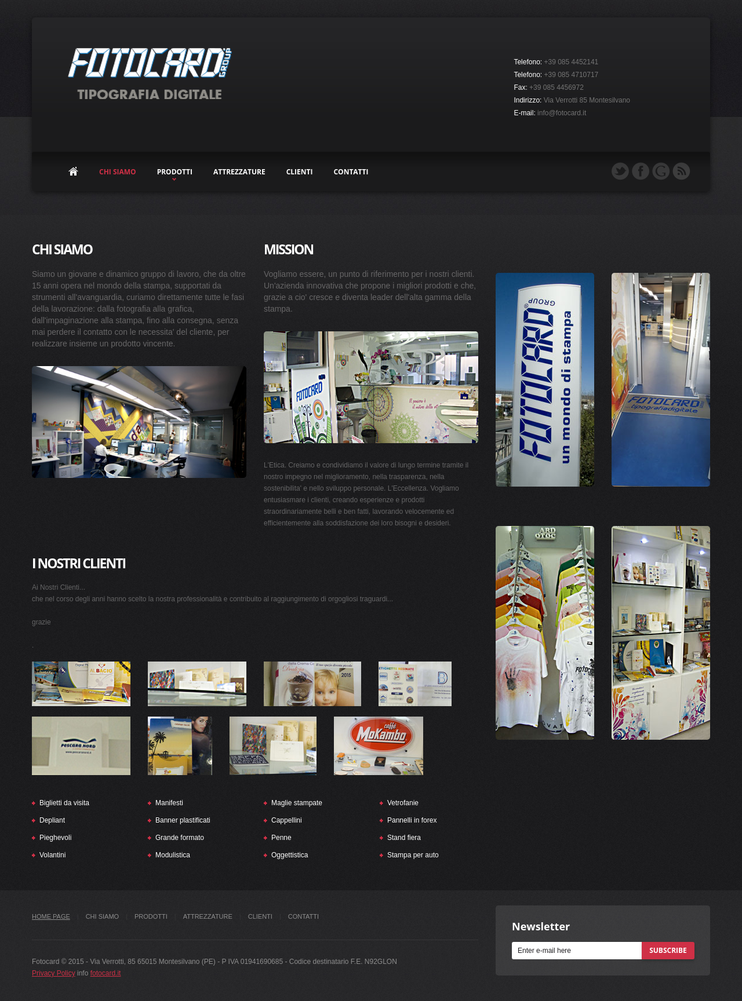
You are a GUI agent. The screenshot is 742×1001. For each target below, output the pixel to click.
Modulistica (172, 855)
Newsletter (541, 926)
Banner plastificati (182, 820)
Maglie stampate (296, 803)
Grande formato (179, 838)
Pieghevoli (55, 838)
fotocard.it (105, 973)
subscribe (668, 950)
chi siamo (117, 172)
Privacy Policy (53, 973)
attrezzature (239, 172)
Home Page (51, 916)
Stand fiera (404, 838)
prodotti (174, 172)
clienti (299, 172)
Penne (281, 838)
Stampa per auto (413, 855)
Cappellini (286, 820)
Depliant (52, 820)
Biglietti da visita (64, 803)
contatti (350, 172)
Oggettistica (289, 855)
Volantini (52, 855)
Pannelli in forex (412, 820)
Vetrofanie (403, 803)
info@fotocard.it (561, 113)
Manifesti (169, 803)
